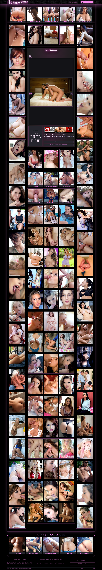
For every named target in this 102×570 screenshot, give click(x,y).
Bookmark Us (82, 560)
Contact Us (82, 563)
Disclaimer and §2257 (91, 568)
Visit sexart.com (59, 141)
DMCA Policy (83, 568)
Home (69, 2)
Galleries (75, 2)
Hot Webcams (87, 2)
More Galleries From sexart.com (58, 144)
